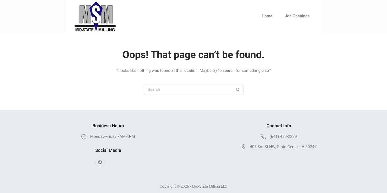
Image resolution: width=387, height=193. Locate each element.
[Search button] (238, 89)
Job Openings (297, 16)
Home (267, 16)
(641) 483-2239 (283, 136)
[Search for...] (188, 89)
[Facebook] (100, 162)
